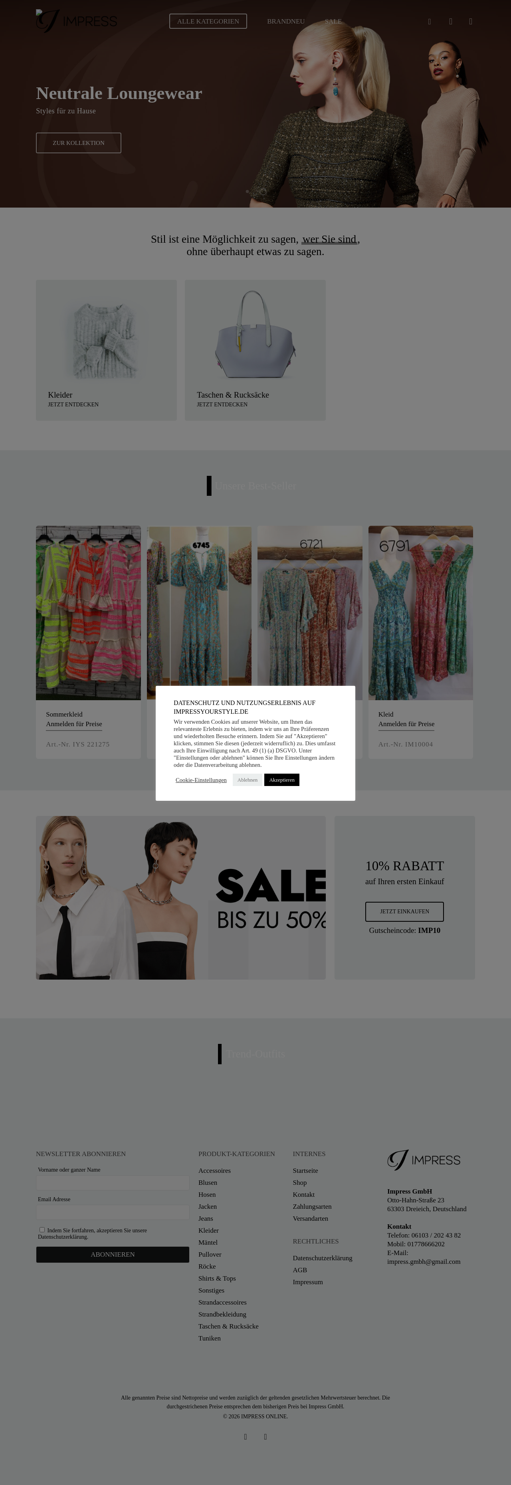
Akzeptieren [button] (282, 780)
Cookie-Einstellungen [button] (201, 780)
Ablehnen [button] (248, 780)
